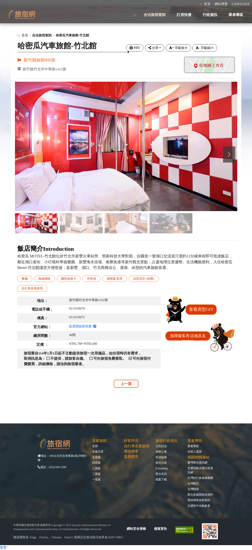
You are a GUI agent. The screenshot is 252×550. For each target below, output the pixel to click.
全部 (95, 446)
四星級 (96, 462)
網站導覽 (221, 4)
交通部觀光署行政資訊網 (200, 470)
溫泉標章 (131, 457)
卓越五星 (97, 451)
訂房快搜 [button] (184, 15)
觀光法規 (161, 462)
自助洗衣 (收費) (143, 278)
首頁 (207, 4)
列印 (135, 48)
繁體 (3, 547)
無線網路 (44, 278)
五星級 (96, 457)
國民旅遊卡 (68, 278)
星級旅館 (99, 441)
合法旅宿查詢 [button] (155, 15)
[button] (229, 154)
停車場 (91, 278)
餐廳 (25, 278)
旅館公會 (161, 451)
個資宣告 (160, 528)
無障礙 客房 (115, 278)
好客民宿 (131, 441)
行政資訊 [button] (210, 15)
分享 (153, 48)
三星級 (96, 468)
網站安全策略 (136, 528)
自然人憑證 (195, 451)
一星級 (96, 479)
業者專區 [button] (236, 15)
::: (201, 4)
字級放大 (178, 48)
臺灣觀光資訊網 (197, 462)
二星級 (96, 473)
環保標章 (131, 451)
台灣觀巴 (193, 483)
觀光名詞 (161, 473)
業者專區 (193, 446)
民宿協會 (161, 457)
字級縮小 (204, 48)
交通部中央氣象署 (199, 505)
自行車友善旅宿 (32, 288)
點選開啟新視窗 (82, 326)
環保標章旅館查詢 (199, 500)
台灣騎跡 (193, 489)
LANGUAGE (241, 4)
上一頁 (126, 384)
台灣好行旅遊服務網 (200, 477)
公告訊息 (161, 446)
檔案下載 (161, 479)
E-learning (162, 468)
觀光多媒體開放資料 (200, 494)
